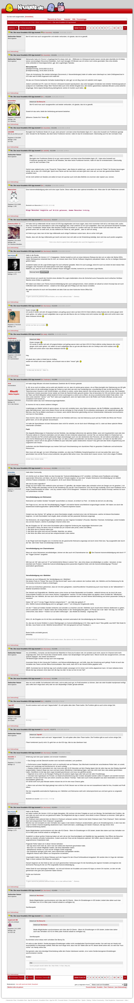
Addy (38, 339)
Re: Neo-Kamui (45, 251)
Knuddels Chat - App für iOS (48, 1000)
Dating (89, 1000)
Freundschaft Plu (74, 1000)
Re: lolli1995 (45, 150)
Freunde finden (63, 1000)
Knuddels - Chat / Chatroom (105, 987)
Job (126, 1000)
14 (118, 28)
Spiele (83, 1000)
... (111, 28)
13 (114, 28)
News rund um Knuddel (43, 22)
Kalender (67, 19)
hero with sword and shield (23, 984)
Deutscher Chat (11, 1000)
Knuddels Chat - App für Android (28, 1000)
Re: (42, 96)
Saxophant (35, 984)
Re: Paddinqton (45, 379)
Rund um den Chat (28, 22)
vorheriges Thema (16, 977)
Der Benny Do (41, 101)
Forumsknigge (82, 19)
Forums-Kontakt (91, 987)
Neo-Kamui (40, 895)
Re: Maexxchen (45, 219)
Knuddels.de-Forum (14, 22)
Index (29, 977)
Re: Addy (44, 334)
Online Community (98, 1000)
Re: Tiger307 (45, 729)
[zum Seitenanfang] (12, 51)
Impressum (119, 1000)
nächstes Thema (43, 977)
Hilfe (73, 19)
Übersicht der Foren (54, 19)
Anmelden (29, 17)
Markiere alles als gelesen (15, 987)
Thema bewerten (27, 28)
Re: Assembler (47, 32)
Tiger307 (39, 734)
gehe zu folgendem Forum (82, 984)
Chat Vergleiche (110, 1000)
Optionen (13, 28)
